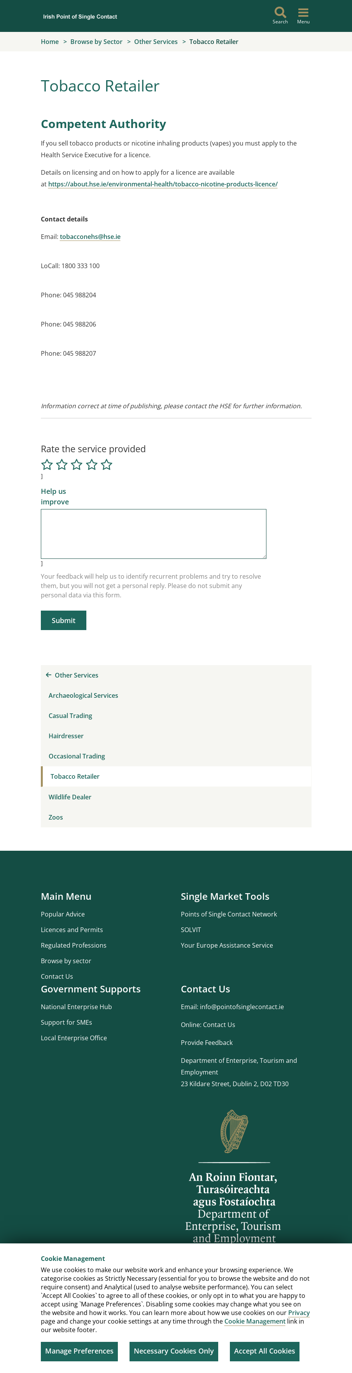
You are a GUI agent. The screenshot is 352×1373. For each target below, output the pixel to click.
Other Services (72, 675)
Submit (63, 620)
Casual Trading (70, 715)
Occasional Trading (77, 756)
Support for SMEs (66, 1022)
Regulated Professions (74, 945)
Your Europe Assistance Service (227, 945)
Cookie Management (254, 1321)
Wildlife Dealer (70, 797)
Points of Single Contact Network (229, 914)
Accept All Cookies (264, 1350)
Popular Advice (63, 914)
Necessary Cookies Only (174, 1350)
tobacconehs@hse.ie (90, 236)
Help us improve (55, 496)
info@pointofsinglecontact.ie (242, 1007)
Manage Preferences (79, 1350)
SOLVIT (191, 929)
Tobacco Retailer (75, 776)
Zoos (56, 817)
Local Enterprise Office (74, 1038)
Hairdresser (66, 736)
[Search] (280, 16)
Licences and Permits (72, 929)
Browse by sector (66, 961)
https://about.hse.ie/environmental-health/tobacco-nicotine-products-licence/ (163, 184)
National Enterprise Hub (76, 1007)
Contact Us (57, 976)
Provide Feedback (207, 1042)
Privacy (299, 1312)
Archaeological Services (83, 695)
